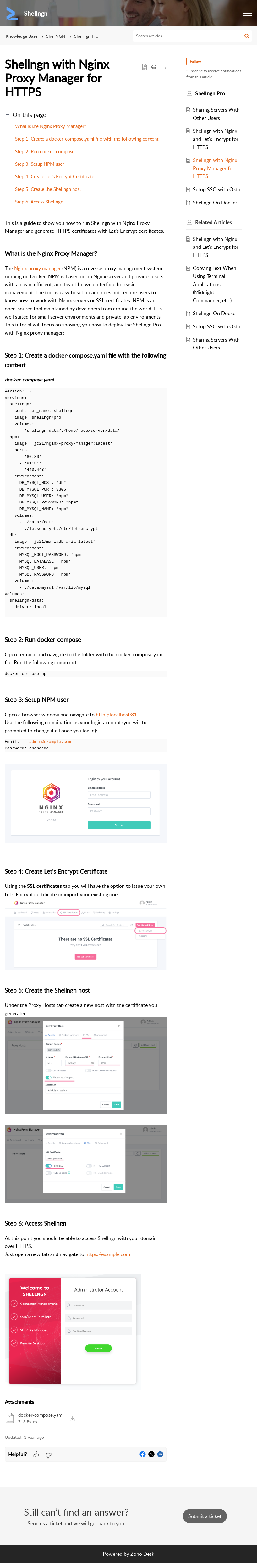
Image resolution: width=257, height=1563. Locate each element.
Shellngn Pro (86, 36)
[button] (247, 13)
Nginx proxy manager (37, 268)
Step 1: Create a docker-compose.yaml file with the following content (86, 139)
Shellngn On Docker (215, 202)
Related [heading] (213, 222)
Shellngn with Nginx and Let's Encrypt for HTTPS (216, 138)
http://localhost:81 (116, 714)
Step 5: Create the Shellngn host (48, 189)
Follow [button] (195, 61)
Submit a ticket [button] (204, 1516)
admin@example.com (50, 742)
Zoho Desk (142, 1553)
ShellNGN (55, 36)
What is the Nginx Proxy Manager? (50, 126)
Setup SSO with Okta (217, 189)
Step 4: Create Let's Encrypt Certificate (54, 176)
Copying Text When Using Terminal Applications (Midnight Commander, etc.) (215, 283)
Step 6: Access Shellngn (39, 201)
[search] (193, 36)
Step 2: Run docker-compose (44, 151)
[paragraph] (86, 806)
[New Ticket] (205, 1516)
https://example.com (107, 1254)
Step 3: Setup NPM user (39, 164)
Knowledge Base (21, 36)
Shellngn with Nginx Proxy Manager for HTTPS (215, 168)
